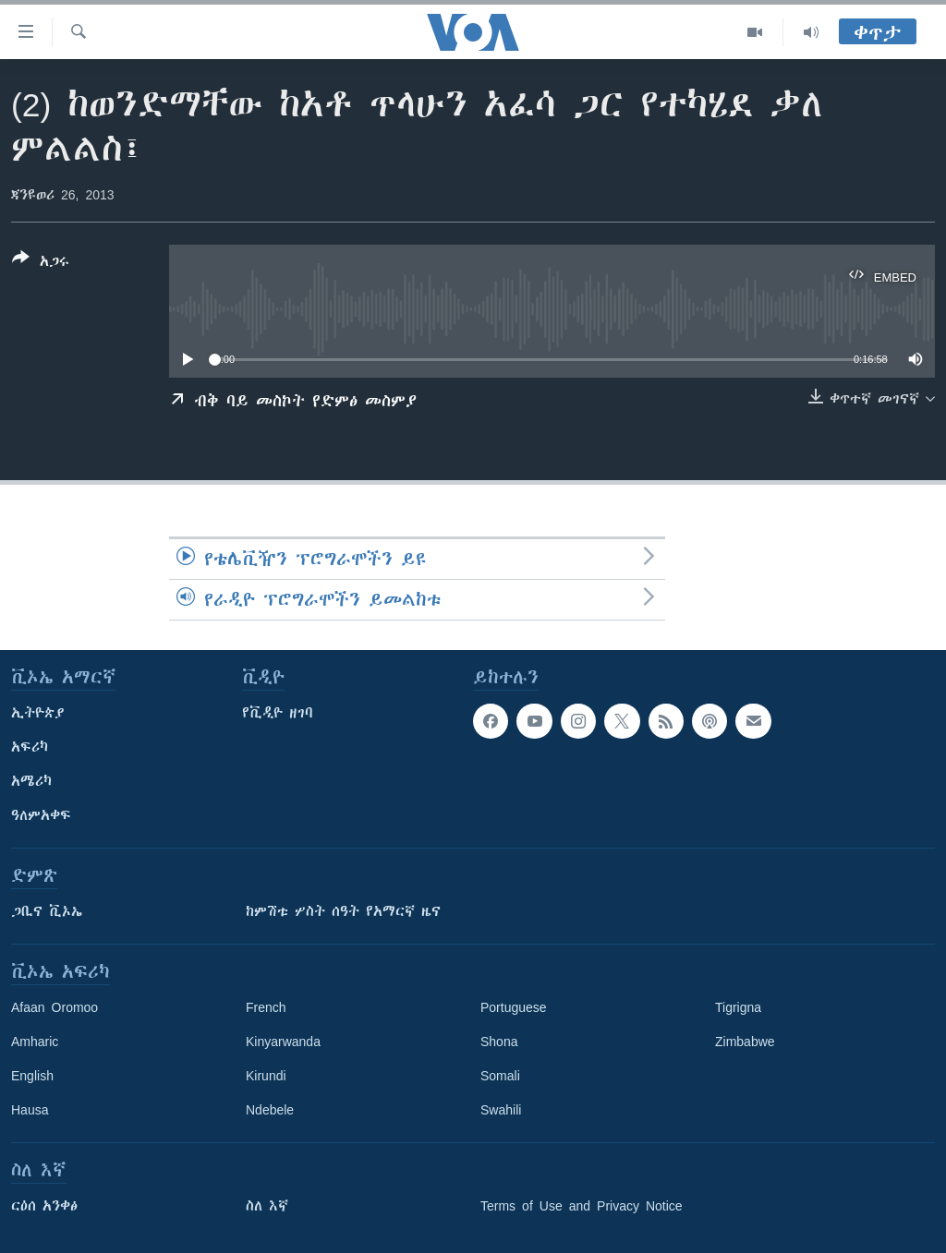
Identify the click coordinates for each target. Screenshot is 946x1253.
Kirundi (266, 1075)
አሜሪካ (31, 781)
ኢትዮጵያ (38, 713)
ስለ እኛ (267, 1206)
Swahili (500, 1110)
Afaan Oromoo (54, 1007)
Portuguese (513, 1007)
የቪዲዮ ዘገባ (277, 713)
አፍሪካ (29, 747)
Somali (500, 1075)
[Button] (40, 263)
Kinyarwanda (283, 1041)
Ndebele (270, 1110)
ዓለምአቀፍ (41, 815)
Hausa (29, 1110)
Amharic (34, 1041)
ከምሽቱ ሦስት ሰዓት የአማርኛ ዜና (343, 911)
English (32, 1075)
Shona (498, 1041)
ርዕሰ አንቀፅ (44, 1206)
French (266, 1007)
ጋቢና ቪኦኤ (46, 911)
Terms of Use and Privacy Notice (581, 1206)
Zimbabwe (745, 1041)
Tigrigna (738, 1007)
